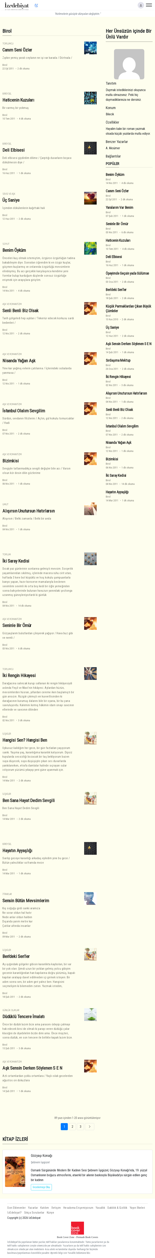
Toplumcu (7, 43)
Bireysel (6, 93)
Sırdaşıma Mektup (118, 360)
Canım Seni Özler (17, 50)
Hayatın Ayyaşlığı (17, 850)
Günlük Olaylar (10, 1010)
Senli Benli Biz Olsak (20, 310)
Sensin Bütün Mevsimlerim (25, 900)
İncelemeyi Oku (41, 1187)
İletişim (56, 1208)
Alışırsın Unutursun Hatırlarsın (28, 510)
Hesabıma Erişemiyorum (78, 1208)
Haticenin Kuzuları (18, 100)
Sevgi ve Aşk (8, 193)
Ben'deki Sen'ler (16, 956)
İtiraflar (7, 894)
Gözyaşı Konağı (41, 1155)
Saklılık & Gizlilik (117, 1208)
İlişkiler (6, 733)
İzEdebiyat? (14, 1212)
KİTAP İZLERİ (15, 1139)
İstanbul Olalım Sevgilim (23, 410)
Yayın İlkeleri (137, 1208)
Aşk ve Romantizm (12, 304)
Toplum (6, 554)
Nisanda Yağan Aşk (19, 360)
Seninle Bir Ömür (16, 625)
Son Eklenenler (16, 1208)
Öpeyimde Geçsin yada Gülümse (127, 273)
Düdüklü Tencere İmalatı (23, 1016)
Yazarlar (33, 1208)
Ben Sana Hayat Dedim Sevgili (28, 800)
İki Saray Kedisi (15, 561)
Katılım (44, 1208)
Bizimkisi (10, 460)
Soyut (5, 243)
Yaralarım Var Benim (119, 208)
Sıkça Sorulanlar (34, 1212)
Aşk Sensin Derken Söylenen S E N (32, 1068)
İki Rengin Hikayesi (19, 675)
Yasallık (100, 1208)
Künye (50, 1212)
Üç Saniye (10, 200)
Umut (5, 504)
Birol (4, 64)
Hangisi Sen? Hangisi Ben (24, 740)
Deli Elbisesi (13, 150)
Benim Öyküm (14, 250)
